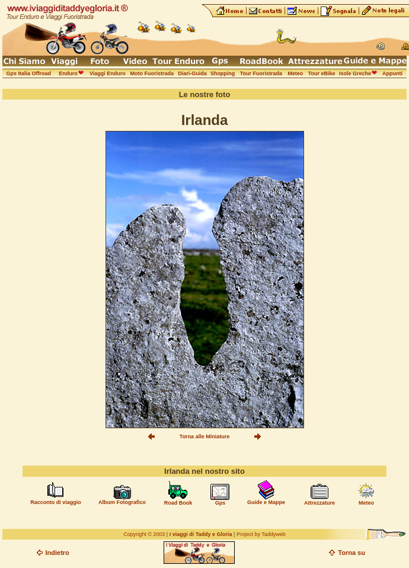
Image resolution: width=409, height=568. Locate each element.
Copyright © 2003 (144, 534)
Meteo (366, 503)
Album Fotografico (122, 502)
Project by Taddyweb (261, 534)
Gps (220, 503)
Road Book (178, 503)
